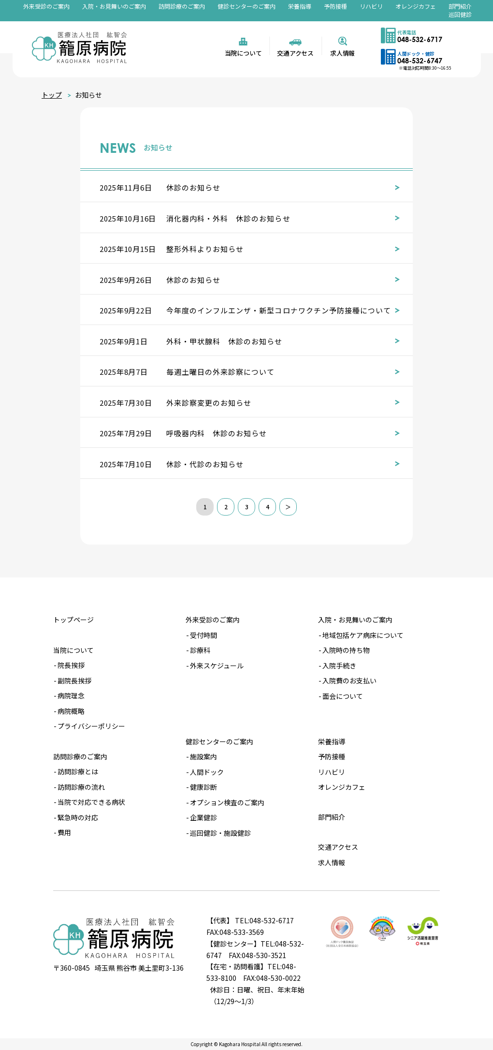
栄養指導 (299, 6)
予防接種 (335, 6)
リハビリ (371, 6)
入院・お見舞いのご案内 (114, 6)
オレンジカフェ (415, 6)
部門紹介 (460, 6)
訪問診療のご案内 (182, 6)
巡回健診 (460, 14)
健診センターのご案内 (247, 6)
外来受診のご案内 (46, 6)
